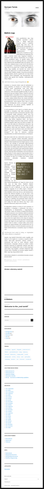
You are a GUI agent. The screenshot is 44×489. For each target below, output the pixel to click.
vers (17, 359)
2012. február (8, 421)
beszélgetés (7, 349)
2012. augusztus (9, 413)
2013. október (9, 404)
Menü (37, 7)
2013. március (9, 408)
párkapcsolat (8, 356)
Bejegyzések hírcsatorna (11, 454)
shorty (18, 356)
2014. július (8, 395)
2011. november (9, 425)
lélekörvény (13, 354)
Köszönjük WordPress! (15, 485)
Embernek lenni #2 (10, 371)
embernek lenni (26, 349)
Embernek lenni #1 (10, 372)
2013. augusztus (9, 406)
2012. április (8, 419)
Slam (7, 336)
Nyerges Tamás (10, 7)
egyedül (14, 349)
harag (20, 352)
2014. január (8, 400)
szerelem (13, 359)
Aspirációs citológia (10, 374)
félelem (6, 352)
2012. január (8, 422)
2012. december (9, 409)
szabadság (7, 359)
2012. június (8, 416)
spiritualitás (27, 356)
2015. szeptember (10, 388)
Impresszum (8, 440)
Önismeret (20, 259)
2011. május (8, 427)
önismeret (22, 359)
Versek (7, 338)
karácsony (25, 352)
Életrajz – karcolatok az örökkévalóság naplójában (17, 377)
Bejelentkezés (9, 453)
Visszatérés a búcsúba (10, 375)
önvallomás (28, 359)
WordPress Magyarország (11, 458)
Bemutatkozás (9, 438)
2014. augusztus (9, 393)
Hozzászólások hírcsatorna (12, 456)
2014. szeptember (10, 391)
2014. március (9, 396)
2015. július (8, 390)
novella (26, 354)
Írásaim (6, 479)
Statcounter (7, 469)
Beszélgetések (9, 331)
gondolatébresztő (26, 259)
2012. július (8, 414)
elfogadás (19, 349)
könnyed (7, 354)
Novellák (8, 333)
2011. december (9, 424)
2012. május (8, 417)
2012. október (9, 411)
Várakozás (8, 442)
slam (22, 356)
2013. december (9, 401)
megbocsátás (20, 354)
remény (14, 356)
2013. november (9, 403)
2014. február (8, 398)
